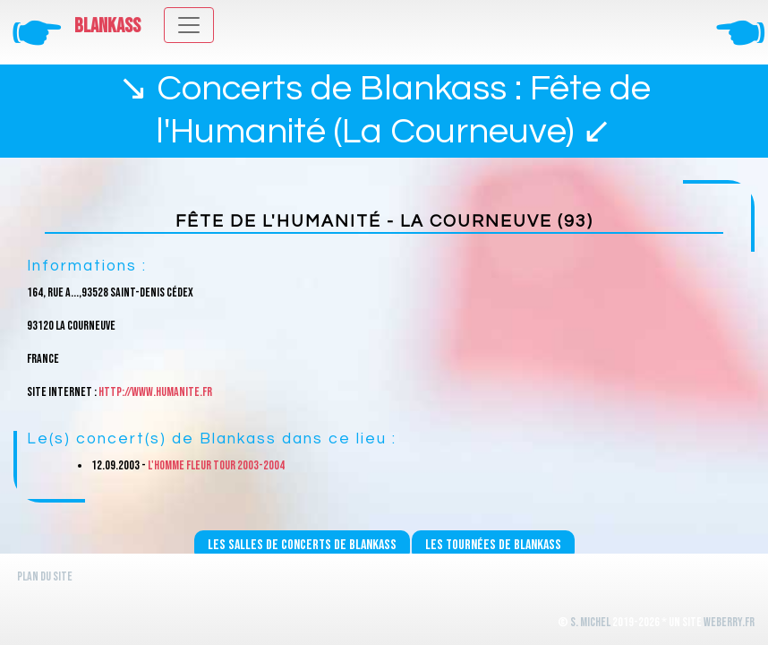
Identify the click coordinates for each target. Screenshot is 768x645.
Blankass (107, 26)
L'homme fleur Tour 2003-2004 (216, 465)
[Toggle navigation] (189, 25)
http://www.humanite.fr (155, 392)
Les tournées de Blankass (493, 545)
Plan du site (45, 576)
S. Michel (590, 622)
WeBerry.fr (729, 622)
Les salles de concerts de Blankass (302, 545)
